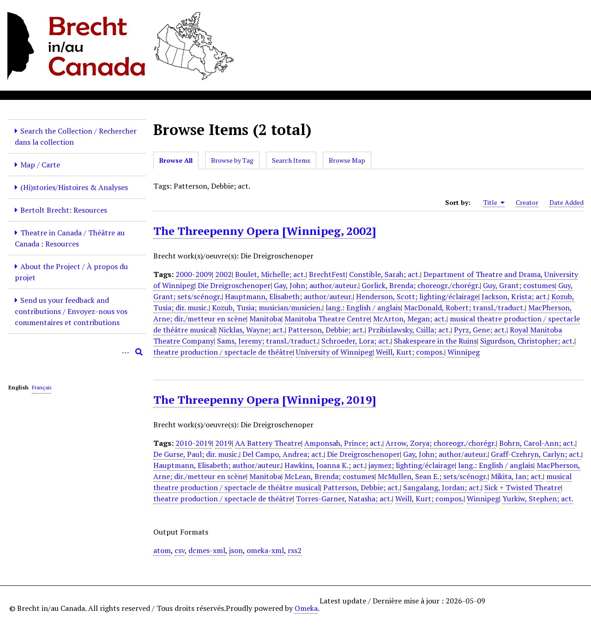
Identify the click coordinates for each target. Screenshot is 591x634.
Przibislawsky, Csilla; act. (409, 330)
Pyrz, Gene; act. (480, 330)
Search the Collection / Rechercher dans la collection (76, 136)
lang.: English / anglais (363, 307)
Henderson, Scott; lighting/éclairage (417, 296)
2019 (223, 443)
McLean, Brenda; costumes (329, 476)
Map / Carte (40, 165)
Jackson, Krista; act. (515, 296)
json (236, 550)
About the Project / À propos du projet (71, 272)
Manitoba (265, 319)
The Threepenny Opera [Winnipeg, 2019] (264, 399)
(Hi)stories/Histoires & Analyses (74, 187)
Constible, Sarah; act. (384, 274)
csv (180, 550)
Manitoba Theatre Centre (327, 319)
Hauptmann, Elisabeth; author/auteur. (289, 296)
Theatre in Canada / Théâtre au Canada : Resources (70, 238)
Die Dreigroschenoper (234, 285)
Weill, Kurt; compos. (410, 352)
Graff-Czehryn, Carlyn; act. (536, 454)
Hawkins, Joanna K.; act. (324, 465)
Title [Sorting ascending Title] (494, 202)
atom (162, 550)
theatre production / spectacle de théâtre (223, 352)
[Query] (76, 352)
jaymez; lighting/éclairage (411, 465)
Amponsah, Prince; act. (343, 443)
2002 (223, 274)
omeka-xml (265, 550)
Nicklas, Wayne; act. (251, 330)
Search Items (291, 160)
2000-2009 (193, 274)
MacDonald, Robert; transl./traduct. (464, 307)
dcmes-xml (206, 550)
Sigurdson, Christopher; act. (527, 341)
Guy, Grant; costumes (519, 285)
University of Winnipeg (334, 352)
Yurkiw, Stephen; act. (537, 498)
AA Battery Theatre (268, 443)
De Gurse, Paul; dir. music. (196, 454)
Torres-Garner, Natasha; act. (344, 498)
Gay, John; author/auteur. (316, 285)
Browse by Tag (232, 160)
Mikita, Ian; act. (517, 476)
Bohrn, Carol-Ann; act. (537, 443)
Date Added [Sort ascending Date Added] (566, 202)
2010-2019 (193, 443)
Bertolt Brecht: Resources (63, 210)
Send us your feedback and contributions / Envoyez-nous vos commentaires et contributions (71, 311)
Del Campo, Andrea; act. (283, 454)
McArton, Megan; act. (409, 319)
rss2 (295, 550)
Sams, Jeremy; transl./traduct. (267, 341)
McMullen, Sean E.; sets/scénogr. (433, 476)
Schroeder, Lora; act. (356, 341)
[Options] (125, 352)
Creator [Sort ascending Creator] (527, 202)
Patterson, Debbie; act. (326, 330)
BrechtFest (327, 274)
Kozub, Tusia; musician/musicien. (267, 307)
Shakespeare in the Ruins (435, 341)
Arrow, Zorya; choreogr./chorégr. (441, 443)
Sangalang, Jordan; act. (442, 487)
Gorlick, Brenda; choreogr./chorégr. (421, 285)
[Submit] (139, 352)
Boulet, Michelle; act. (270, 274)
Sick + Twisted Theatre (522, 487)
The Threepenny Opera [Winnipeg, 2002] (264, 230)
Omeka (306, 608)
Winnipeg (463, 352)
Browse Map (347, 160)
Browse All (176, 160)
